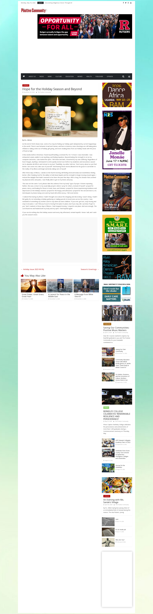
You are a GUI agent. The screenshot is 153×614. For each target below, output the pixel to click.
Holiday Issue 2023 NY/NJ (32, 269)
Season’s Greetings (90, 269)
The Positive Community (44, 92)
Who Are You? (120, 540)
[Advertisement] (84, 55)
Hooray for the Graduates (120, 466)
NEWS (50, 76)
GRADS (106, 407)
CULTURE (59, 76)
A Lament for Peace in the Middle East (59, 295)
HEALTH (89, 76)
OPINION (110, 76)
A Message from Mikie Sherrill (84, 295)
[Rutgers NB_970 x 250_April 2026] (84, 15)
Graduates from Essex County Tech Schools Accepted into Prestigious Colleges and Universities (123, 454)
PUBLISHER (99, 76)
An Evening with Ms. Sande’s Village (113, 501)
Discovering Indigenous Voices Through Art (58, 3)
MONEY (79, 76)
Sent (117, 519)
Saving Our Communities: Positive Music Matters (116, 329)
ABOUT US (32, 76)
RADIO (42, 76)
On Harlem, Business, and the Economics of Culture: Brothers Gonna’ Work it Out (122, 377)
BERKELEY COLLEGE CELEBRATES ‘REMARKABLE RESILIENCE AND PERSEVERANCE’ (116, 415)
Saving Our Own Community (121, 350)
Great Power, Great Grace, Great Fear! (33, 295)
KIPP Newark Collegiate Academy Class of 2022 (123, 441)
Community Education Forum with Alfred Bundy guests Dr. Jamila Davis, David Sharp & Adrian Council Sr (123, 363)
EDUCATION (70, 76)
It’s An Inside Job (121, 529)
